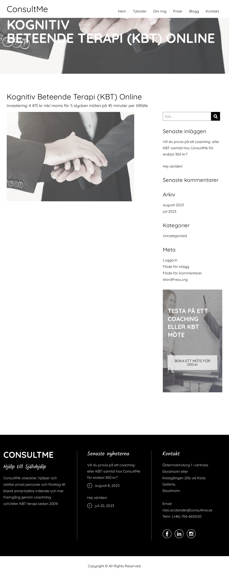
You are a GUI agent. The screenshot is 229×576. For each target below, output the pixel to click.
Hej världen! (172, 166)
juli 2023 (169, 211)
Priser (177, 11)
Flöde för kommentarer (182, 273)
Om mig (159, 11)
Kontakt (212, 11)
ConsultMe (27, 9)
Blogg (194, 11)
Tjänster (139, 11)
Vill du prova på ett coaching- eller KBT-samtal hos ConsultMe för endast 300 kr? (191, 147)
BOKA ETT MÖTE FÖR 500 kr (192, 363)
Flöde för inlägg (176, 266)
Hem (122, 11)
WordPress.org (175, 279)
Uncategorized (175, 235)
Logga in (170, 260)
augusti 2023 (173, 205)
